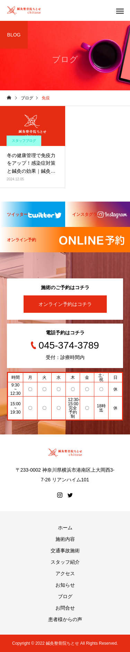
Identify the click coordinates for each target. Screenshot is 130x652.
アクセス (65, 573)
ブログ (65, 596)
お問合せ (65, 608)
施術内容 (65, 539)
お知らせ (65, 585)
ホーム (65, 527)
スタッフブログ (24, 140)
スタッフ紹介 (65, 562)
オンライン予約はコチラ (65, 304)
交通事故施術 (65, 550)
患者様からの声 (65, 619)
